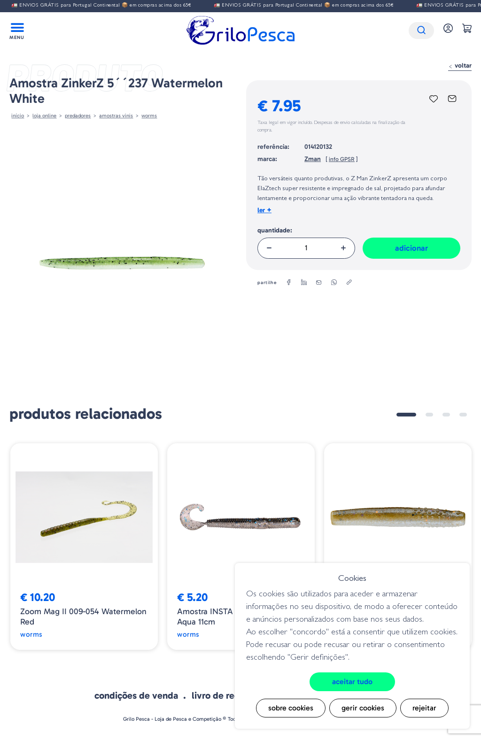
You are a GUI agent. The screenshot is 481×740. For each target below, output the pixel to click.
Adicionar (411, 248)
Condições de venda (136, 695)
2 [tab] (429, 414)
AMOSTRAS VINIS (116, 115)
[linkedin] (304, 282)
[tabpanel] (84, 546)
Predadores (78, 115)
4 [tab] (463, 414)
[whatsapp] (334, 282)
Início (17, 115)
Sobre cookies (290, 707)
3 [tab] (446, 414)
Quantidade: (274, 230)
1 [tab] (406, 414)
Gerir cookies (362, 707)
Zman (312, 159)
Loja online (44, 115)
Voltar (460, 65)
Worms (149, 115)
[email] (319, 283)
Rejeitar (424, 707)
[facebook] (289, 282)
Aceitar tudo (352, 681)
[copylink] (349, 282)
